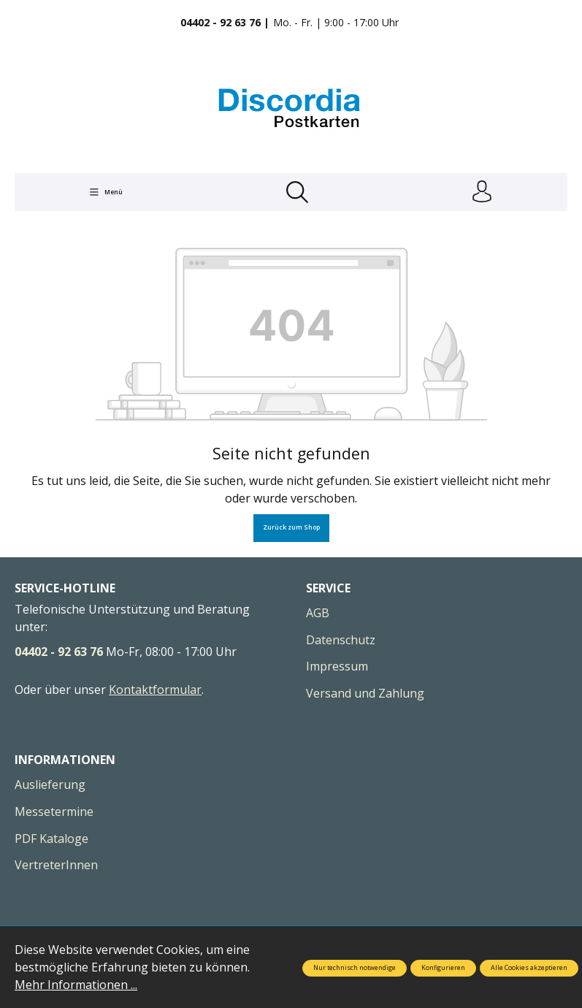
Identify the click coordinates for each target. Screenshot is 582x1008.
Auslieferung (50, 785)
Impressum (337, 666)
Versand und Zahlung (365, 693)
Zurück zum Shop (291, 527)
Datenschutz (340, 640)
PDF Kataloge (51, 839)
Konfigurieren (443, 967)
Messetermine (54, 811)
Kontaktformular (155, 689)
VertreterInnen (56, 865)
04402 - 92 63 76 (59, 652)
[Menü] (106, 192)
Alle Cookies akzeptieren (529, 967)
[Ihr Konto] (482, 192)
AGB (317, 613)
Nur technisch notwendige (354, 967)
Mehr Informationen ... (76, 985)
